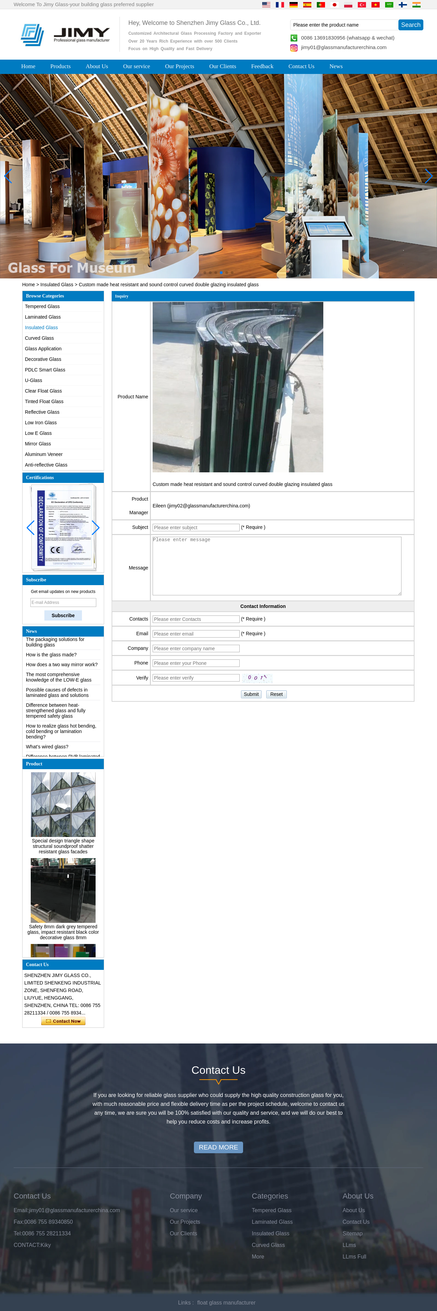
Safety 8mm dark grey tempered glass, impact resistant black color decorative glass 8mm (63, 934)
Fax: (19, 1222)
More (258, 1257)
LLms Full (354, 1257)
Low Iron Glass (41, 422)
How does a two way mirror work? (62, 667)
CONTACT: (27, 1245)
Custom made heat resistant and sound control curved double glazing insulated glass (243, 484)
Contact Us (301, 66)
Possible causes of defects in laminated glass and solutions (57, 694)
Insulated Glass (56, 284)
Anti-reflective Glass (46, 465)
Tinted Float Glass (44, 401)
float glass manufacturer (226, 1303)
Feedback (262, 66)
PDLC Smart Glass (45, 369)
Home (28, 66)
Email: (21, 1210)
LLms (349, 1245)
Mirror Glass (38, 443)
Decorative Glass (43, 359)
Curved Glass (39, 338)
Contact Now (63, 1021)
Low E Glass (38, 433)
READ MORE (218, 1147)
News (336, 66)
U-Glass (33, 380)
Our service (136, 66)
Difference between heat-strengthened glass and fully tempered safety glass (55, 713)
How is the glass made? (51, 657)
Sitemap (353, 1233)
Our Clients (222, 66)
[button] (204, 272)
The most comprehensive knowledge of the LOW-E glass (58, 679)
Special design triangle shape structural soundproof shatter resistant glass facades (63, 848)
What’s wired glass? (47, 749)
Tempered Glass (42, 306)
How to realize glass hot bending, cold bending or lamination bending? (61, 734)
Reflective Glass (42, 412)
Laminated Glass (43, 317)
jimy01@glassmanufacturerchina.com (343, 47)
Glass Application (43, 348)
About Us (97, 66)
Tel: (18, 1233)
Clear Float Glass (43, 391)
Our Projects (179, 66)
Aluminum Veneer (44, 454)
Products (61, 66)
